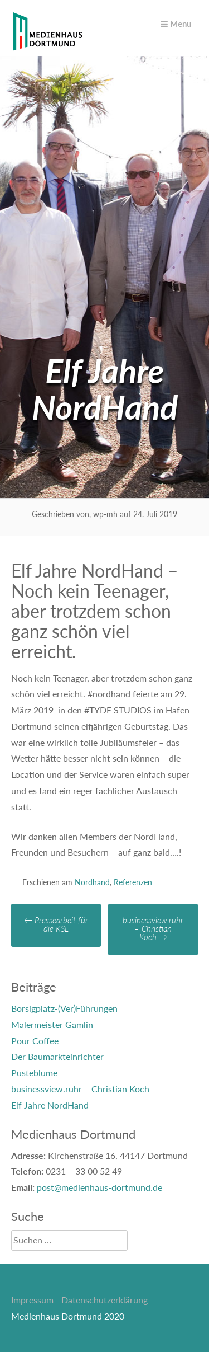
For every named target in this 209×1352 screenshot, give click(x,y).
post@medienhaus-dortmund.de (99, 1187)
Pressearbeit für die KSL (56, 924)
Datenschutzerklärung (104, 1299)
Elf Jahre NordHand (50, 1105)
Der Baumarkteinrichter (57, 1056)
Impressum (32, 1299)
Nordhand (92, 882)
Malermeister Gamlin (52, 1024)
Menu (176, 23)
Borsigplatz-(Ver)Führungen (64, 1008)
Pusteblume (34, 1072)
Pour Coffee (35, 1040)
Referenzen (133, 882)
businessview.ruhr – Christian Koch (153, 928)
